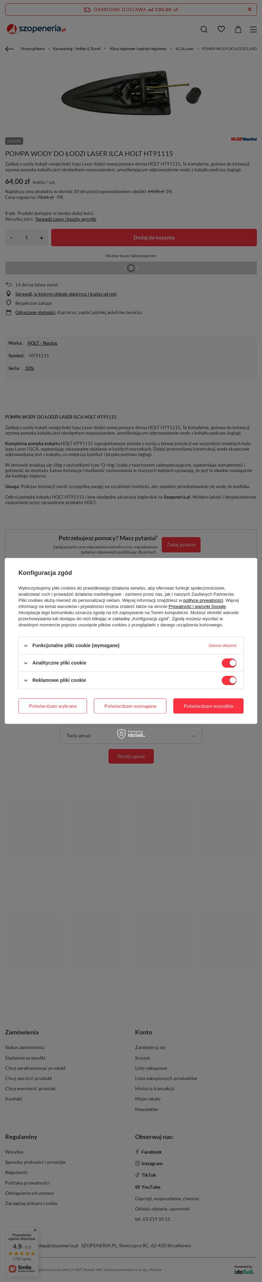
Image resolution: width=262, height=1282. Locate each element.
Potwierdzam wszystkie (208, 706)
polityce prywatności (203, 600)
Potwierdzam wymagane (130, 706)
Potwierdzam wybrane (53, 706)
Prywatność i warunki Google (197, 606)
